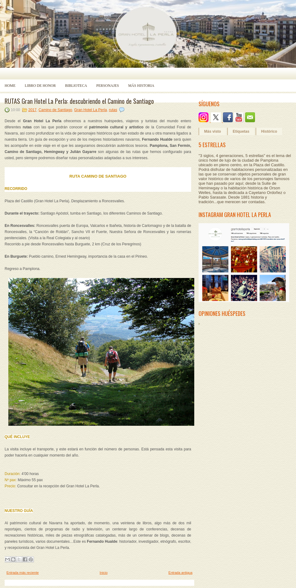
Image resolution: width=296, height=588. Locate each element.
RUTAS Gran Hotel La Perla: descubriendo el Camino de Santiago (79, 101)
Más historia (141, 85)
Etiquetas (241, 131)
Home (10, 85)
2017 (32, 110)
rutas (113, 110)
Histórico (269, 131)
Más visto (212, 131)
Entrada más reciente (22, 572)
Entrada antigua (180, 572)
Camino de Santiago (55, 110)
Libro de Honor (40, 85)
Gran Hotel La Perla (90, 110)
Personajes (107, 85)
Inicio (104, 572)
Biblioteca (76, 85)
